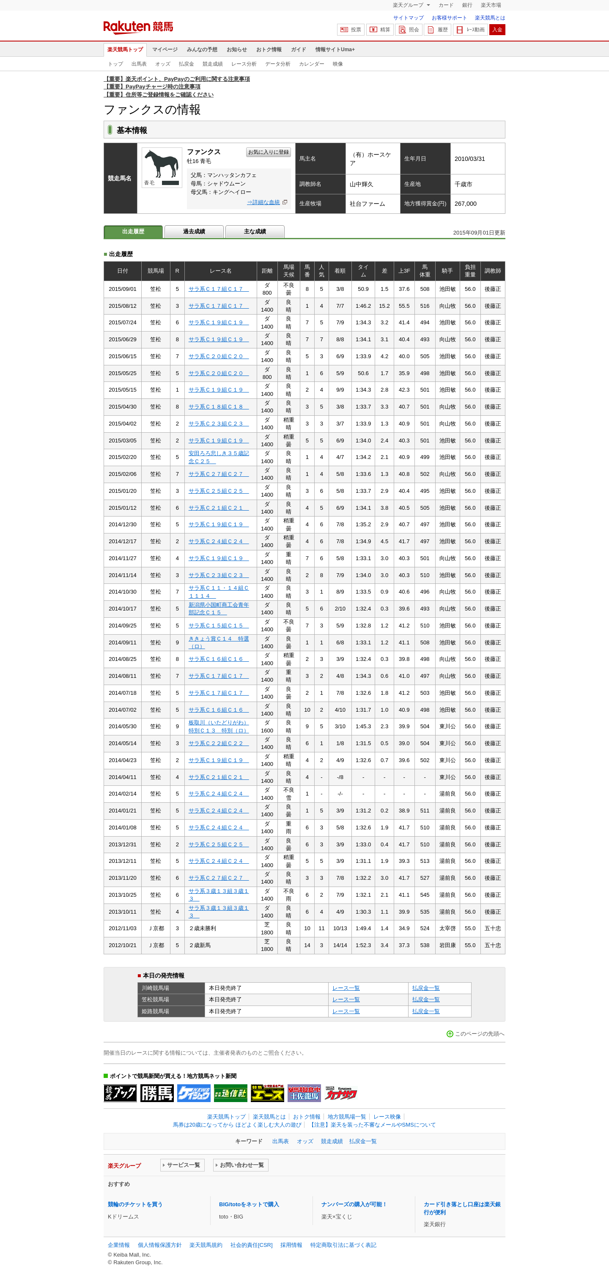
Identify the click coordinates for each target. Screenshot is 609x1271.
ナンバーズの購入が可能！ (354, 1204)
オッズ (162, 64)
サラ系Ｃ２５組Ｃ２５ (219, 491)
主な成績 (255, 231)
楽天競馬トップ (125, 49)
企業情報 (119, 1245)
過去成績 (194, 231)
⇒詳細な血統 (263, 202)
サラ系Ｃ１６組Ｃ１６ (219, 659)
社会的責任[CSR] (251, 1245)
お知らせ (237, 49)
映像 (338, 64)
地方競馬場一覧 (347, 1117)
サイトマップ (408, 18)
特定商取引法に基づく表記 (343, 1245)
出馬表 (139, 64)
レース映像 (387, 1117)
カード (446, 5)
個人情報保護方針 (160, 1245)
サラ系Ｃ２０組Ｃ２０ (219, 356)
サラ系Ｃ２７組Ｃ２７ (219, 474)
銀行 (467, 5)
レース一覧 (346, 988)
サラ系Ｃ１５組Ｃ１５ (219, 625)
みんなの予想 (202, 49)
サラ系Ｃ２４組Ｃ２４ (219, 541)
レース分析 (244, 64)
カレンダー (311, 64)
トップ (115, 64)
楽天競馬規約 (205, 1245)
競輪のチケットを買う (135, 1204)
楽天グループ (409, 5)
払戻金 (186, 64)
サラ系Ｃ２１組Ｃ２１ (219, 508)
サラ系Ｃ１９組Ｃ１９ (219, 322)
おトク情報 (269, 49)
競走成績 (213, 64)
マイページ (165, 49)
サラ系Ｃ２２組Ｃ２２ (219, 743)
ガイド (298, 49)
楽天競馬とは (490, 18)
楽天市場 (491, 5)
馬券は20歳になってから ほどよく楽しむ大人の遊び (237, 1125)
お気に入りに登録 (268, 152)
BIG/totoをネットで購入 (249, 1204)
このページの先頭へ (480, 1034)
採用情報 (291, 1245)
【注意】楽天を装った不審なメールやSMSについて (372, 1125)
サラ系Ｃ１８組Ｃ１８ (219, 406)
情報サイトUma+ (335, 49)
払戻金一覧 (426, 988)
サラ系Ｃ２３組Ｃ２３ (219, 423)
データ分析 (278, 64)
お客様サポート (449, 18)
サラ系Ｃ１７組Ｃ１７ (219, 289)
